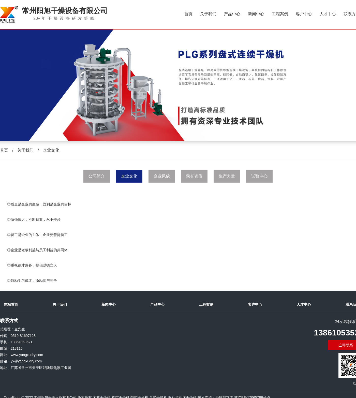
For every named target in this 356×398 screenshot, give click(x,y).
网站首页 (11, 304)
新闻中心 (256, 14)
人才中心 (328, 14)
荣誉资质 (194, 176)
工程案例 (280, 14)
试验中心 (259, 176)
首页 (188, 14)
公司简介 (96, 176)
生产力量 (227, 176)
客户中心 (304, 14)
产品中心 (232, 14)
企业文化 (51, 150)
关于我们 (208, 14)
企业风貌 (162, 176)
